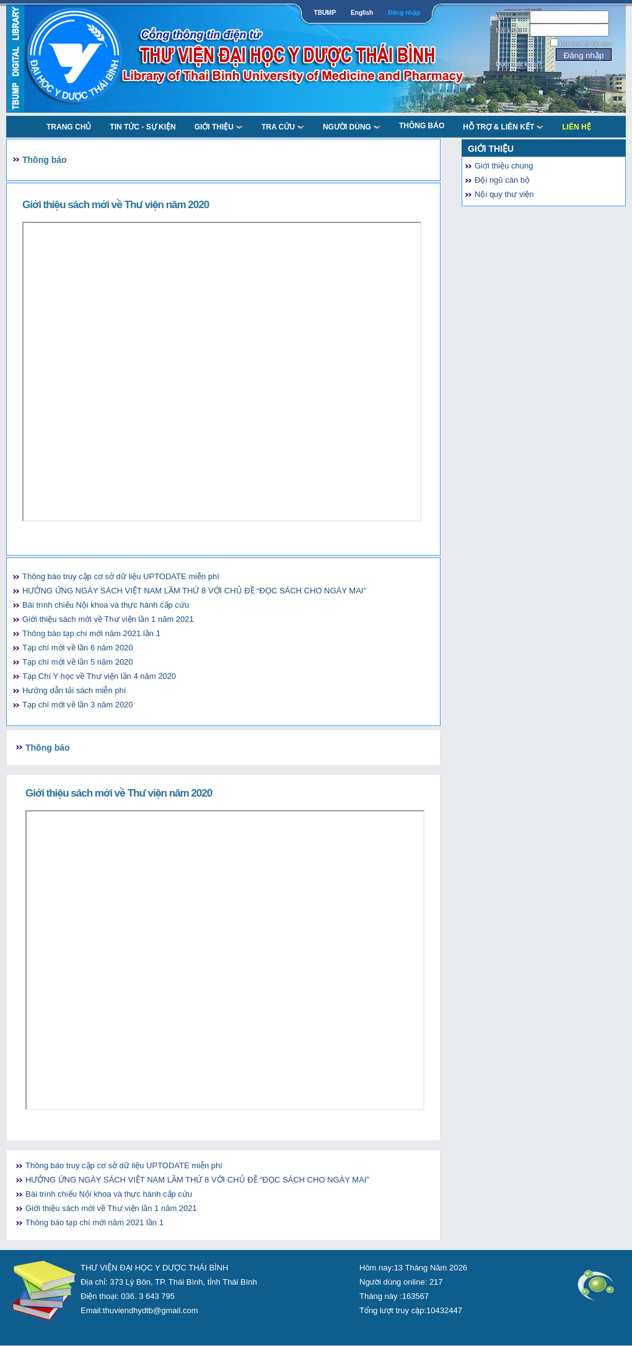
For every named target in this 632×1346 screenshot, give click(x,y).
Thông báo (421, 125)
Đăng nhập (404, 12)
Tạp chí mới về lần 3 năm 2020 (77, 704)
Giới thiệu (219, 127)
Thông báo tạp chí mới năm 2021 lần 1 (91, 633)
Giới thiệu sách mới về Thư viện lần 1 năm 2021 (108, 619)
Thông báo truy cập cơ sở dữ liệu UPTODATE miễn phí (120, 576)
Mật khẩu (508, 30)
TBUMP (325, 12)
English (362, 12)
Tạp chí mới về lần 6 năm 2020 (77, 647)
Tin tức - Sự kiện (142, 127)
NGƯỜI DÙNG (351, 127)
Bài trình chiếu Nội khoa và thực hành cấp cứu (105, 605)
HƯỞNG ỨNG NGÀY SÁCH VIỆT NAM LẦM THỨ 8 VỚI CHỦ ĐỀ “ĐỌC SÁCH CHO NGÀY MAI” (194, 590)
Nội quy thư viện (504, 194)
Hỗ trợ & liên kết (503, 127)
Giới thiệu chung (504, 165)
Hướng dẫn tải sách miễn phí (74, 690)
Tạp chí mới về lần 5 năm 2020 (77, 661)
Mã (500, 17)
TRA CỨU (282, 127)
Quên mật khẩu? (519, 64)
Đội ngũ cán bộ (502, 180)
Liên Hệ (576, 127)
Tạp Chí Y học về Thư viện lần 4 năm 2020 (99, 676)
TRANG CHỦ (68, 127)
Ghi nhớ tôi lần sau (586, 44)
